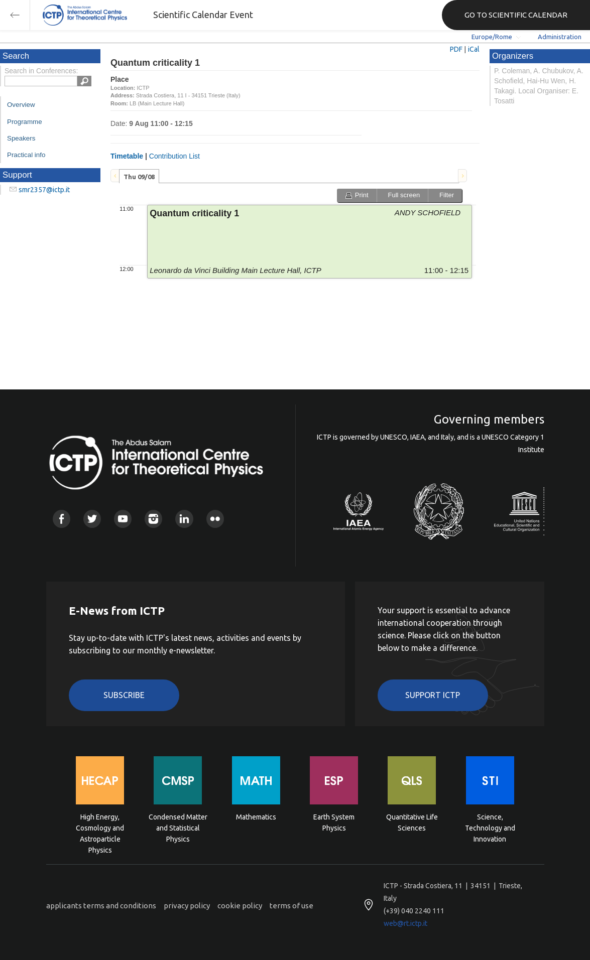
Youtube (123, 518)
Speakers (21, 138)
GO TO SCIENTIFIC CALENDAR (515, 15)
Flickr (215, 518)
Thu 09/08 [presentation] (139, 176)
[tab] (139, 176)
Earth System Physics (334, 822)
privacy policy (187, 905)
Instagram (153, 518)
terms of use (291, 905)
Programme (24, 121)
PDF (456, 49)
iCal (474, 49)
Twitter (92, 518)
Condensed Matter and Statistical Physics (178, 827)
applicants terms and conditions (101, 905)
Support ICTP (432, 695)
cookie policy (239, 905)
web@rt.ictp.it (405, 923)
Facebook (61, 518)
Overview (21, 104)
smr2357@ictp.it (44, 190)
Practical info (26, 155)
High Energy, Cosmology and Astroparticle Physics (100, 827)
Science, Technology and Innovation (490, 827)
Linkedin (184, 518)
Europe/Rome (491, 36)
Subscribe (124, 695)
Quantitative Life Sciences (412, 822)
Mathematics (256, 817)
